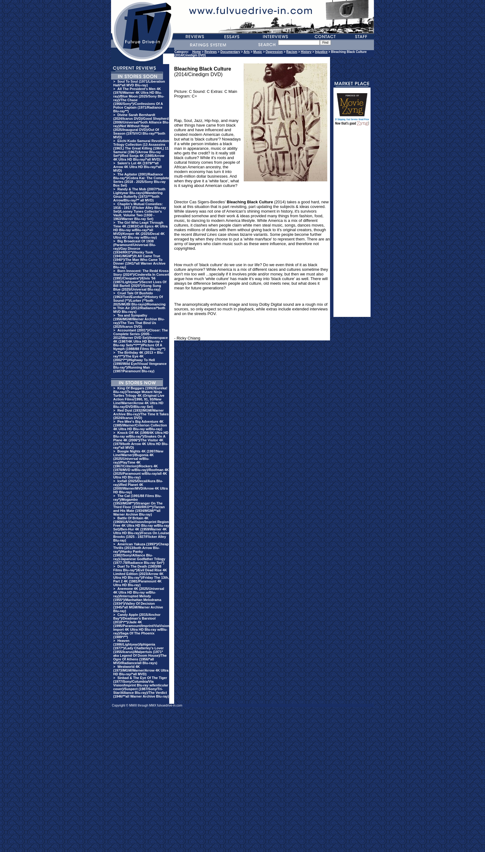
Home (196, 52)
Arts (246, 52)
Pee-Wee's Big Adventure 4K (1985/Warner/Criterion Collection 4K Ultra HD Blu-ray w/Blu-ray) (140, 425)
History (306, 52)
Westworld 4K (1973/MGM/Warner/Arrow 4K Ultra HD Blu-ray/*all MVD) (141, 670)
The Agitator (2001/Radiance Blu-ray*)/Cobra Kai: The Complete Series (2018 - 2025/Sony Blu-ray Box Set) (141, 179)
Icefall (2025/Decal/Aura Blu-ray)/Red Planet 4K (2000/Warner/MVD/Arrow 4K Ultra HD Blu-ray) (140, 486)
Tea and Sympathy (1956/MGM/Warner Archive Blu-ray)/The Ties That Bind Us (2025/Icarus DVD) (139, 321)
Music (257, 52)
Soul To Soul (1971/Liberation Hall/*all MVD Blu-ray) (139, 83)
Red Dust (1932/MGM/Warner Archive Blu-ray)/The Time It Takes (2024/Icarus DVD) (141, 414)
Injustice (321, 52)
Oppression (274, 52)
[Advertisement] (352, 224)
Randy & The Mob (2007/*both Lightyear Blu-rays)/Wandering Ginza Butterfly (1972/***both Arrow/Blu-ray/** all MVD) (139, 194)
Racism (292, 52)
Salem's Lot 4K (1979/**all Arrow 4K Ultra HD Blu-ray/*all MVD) (137, 166)
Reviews (210, 52)
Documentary (230, 52)
